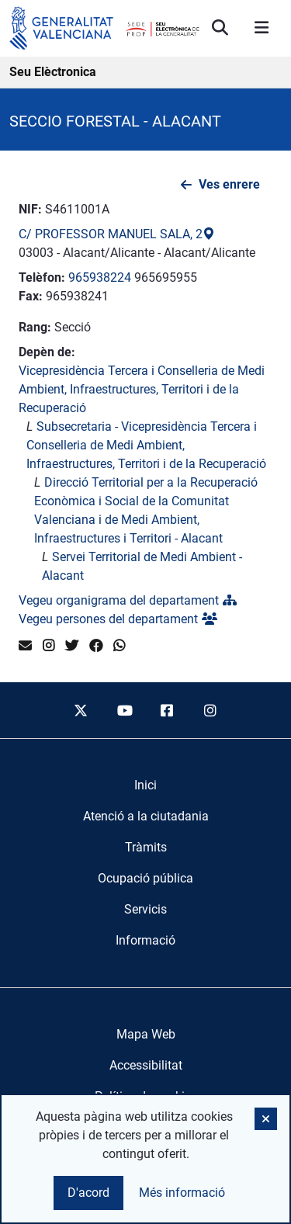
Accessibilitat (145, 1065)
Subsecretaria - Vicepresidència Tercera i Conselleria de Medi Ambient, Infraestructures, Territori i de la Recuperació (146, 445)
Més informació (182, 1192)
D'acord (88, 1192)
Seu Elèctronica (52, 71)
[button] (266, 1119)
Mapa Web (145, 1034)
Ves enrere (229, 184)
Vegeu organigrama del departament (128, 600)
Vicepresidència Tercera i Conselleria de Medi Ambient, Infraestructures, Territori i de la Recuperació (142, 389)
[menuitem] (145, 785)
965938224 (99, 277)
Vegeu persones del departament (118, 619)
